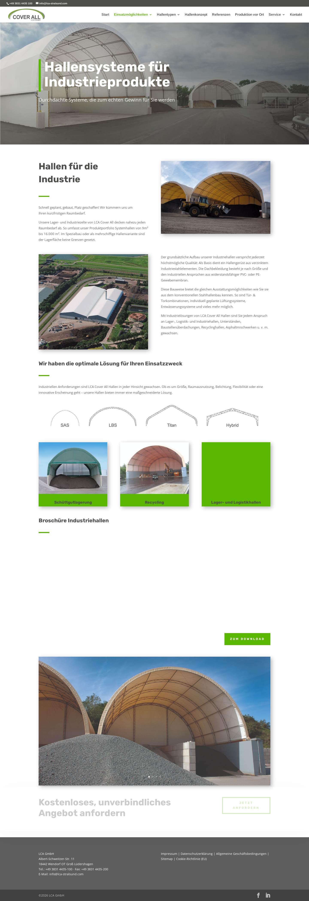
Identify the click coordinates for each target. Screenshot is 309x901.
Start (105, 14)
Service (275, 14)
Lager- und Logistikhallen (236, 502)
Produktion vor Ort (249, 14)
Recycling (154, 502)
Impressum (169, 854)
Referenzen (221, 14)
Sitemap (167, 859)
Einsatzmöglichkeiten (131, 14)
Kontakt (296, 14)
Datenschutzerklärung (197, 854)
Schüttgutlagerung (73, 502)
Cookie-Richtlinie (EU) (191, 859)
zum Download (247, 639)
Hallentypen (166, 14)
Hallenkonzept (196, 14)
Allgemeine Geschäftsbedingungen (241, 854)
